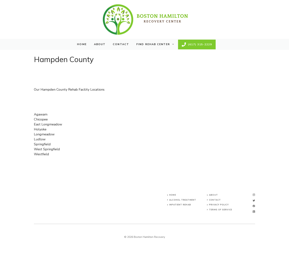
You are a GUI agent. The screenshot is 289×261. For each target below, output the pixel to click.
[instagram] (254, 195)
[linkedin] (254, 212)
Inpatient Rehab (180, 204)
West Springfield (47, 149)
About (100, 44)
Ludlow (40, 139)
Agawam (40, 114)
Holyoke (40, 129)
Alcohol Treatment (182, 200)
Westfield (41, 154)
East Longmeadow (48, 124)
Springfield (42, 144)
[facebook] (254, 206)
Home (81, 44)
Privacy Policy (219, 204)
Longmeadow (44, 134)
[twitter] (254, 200)
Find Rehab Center (157, 44)
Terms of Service (220, 209)
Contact (121, 44)
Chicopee (41, 119)
